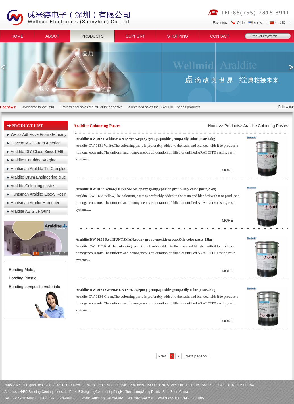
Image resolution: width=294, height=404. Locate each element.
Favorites (220, 23)
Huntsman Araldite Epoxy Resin (39, 194)
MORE (227, 170)
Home (213, 125)
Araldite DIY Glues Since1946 (37, 151)
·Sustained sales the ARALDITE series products (164, 107)
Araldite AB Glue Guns (31, 211)
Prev (162, 356)
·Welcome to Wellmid (38, 107)
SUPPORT (135, 36)
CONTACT (219, 36)
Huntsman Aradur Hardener (35, 202)
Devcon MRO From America (36, 143)
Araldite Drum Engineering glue (38, 177)
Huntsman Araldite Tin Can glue (39, 168)
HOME (17, 36)
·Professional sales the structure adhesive (90, 107)
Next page (196, 356)
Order (241, 23)
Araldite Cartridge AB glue (34, 160)
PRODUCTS (92, 36)
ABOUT (52, 36)
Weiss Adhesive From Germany (39, 134)
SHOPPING (177, 36)
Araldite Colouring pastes (33, 185)
